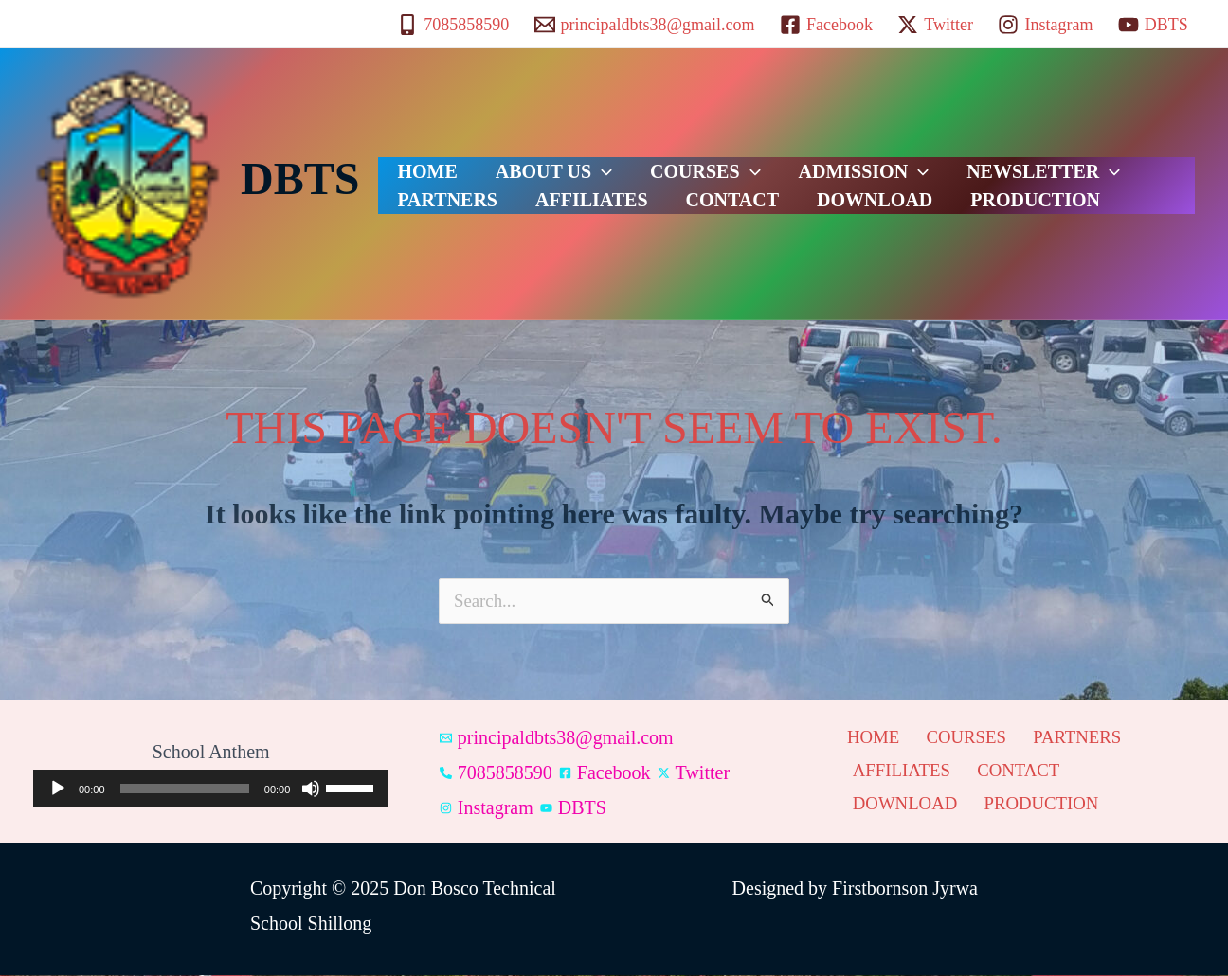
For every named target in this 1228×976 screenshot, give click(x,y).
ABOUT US (525, 160)
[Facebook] (826, 24)
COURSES (658, 160)
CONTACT (566, 207)
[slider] (184, 789)
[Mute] (310, 789)
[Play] (57, 789)
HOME (417, 160)
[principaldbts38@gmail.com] (644, 24)
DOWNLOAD (689, 207)
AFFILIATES (444, 207)
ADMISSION (797, 160)
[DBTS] (1153, 24)
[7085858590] (452, 24)
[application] (573, 160)
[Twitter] (935, 24)
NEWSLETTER (958, 160)
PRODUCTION (831, 207)
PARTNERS (1104, 160)
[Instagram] (1045, 24)
